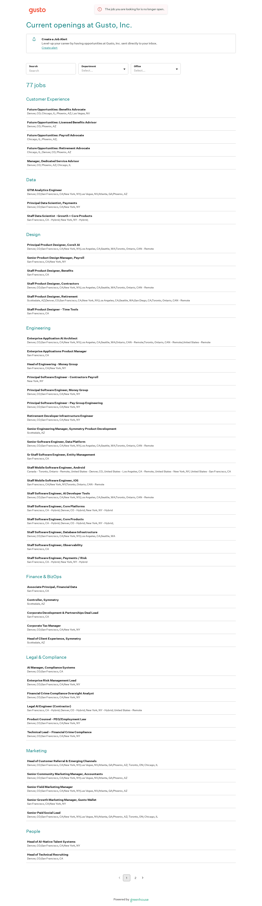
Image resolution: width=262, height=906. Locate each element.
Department (89, 66)
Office (137, 66)
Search (33, 66)
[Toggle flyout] (124, 69)
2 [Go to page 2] (135, 878)
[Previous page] (119, 878)
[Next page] (142, 878)
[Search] (51, 71)
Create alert (49, 47)
